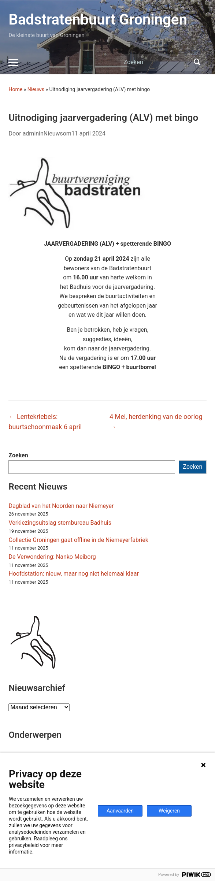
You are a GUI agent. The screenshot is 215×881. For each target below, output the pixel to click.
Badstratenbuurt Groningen (97, 19)
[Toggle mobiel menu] (13, 63)
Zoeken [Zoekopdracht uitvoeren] (197, 62)
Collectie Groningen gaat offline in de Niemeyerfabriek (78, 539)
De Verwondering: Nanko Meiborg (52, 556)
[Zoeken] (156, 62)
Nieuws (35, 89)
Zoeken (18, 455)
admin (31, 133)
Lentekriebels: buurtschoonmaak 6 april (45, 422)
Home (15, 89)
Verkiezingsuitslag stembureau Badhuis (59, 522)
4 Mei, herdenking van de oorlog (156, 422)
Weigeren (169, 811)
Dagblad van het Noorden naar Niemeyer (61, 505)
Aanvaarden (120, 811)
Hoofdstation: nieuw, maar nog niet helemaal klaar (73, 573)
